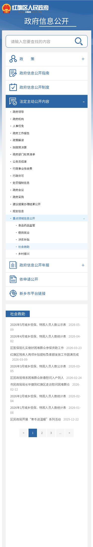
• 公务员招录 (18, 161)
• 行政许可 (16, 176)
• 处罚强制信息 (19, 183)
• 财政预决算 (18, 147)
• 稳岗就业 (19, 232)
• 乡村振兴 (19, 254)
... (60, 433)
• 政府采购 (16, 197)
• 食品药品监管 (22, 225)
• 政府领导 (16, 112)
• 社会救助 (19, 247)
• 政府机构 (16, 119)
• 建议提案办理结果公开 (25, 204)
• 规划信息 (16, 211)
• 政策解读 (16, 140)
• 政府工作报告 (19, 133)
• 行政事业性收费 (20, 168)
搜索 (79, 41)
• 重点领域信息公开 (22, 218)
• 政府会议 (16, 190)
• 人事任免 (16, 126)
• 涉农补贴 (19, 239)
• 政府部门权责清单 (22, 154)
